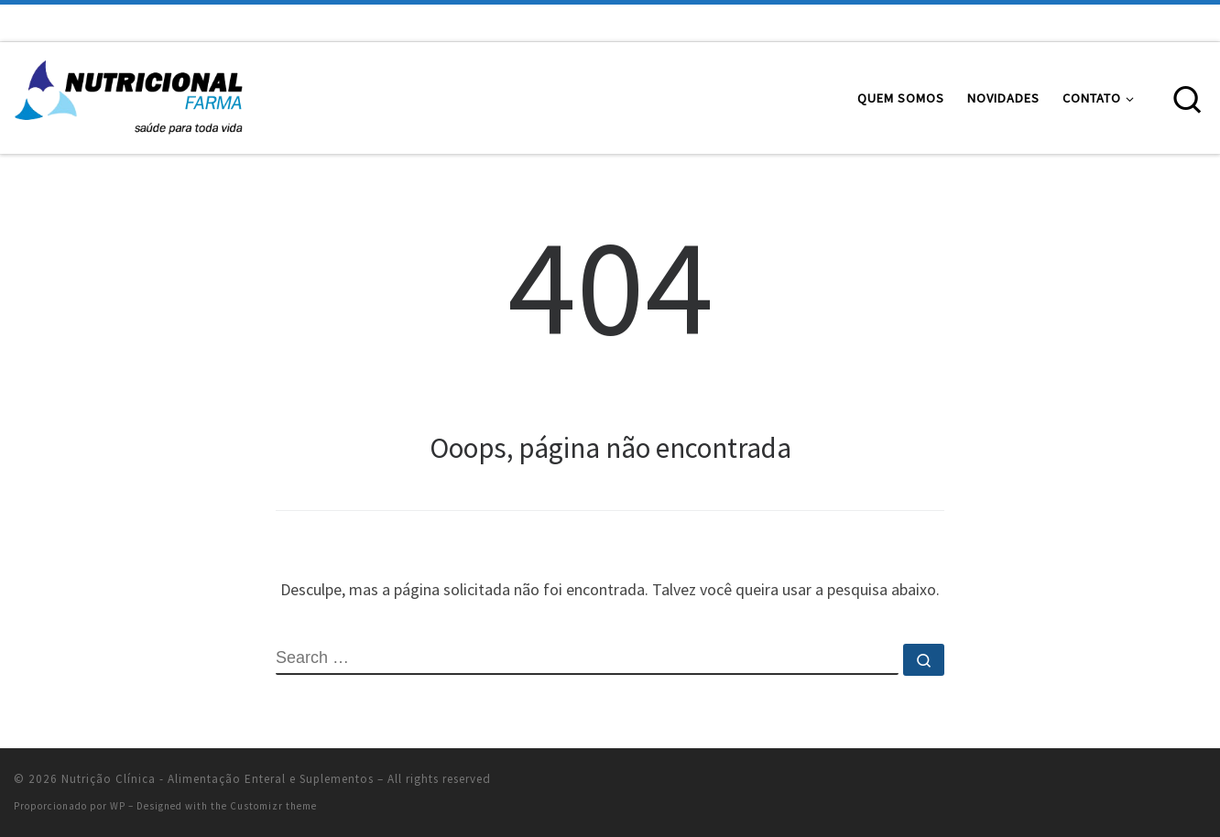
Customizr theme (273, 805)
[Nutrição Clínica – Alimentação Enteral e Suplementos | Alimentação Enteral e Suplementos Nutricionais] (128, 94)
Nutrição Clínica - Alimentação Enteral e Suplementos (217, 779)
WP (117, 805)
